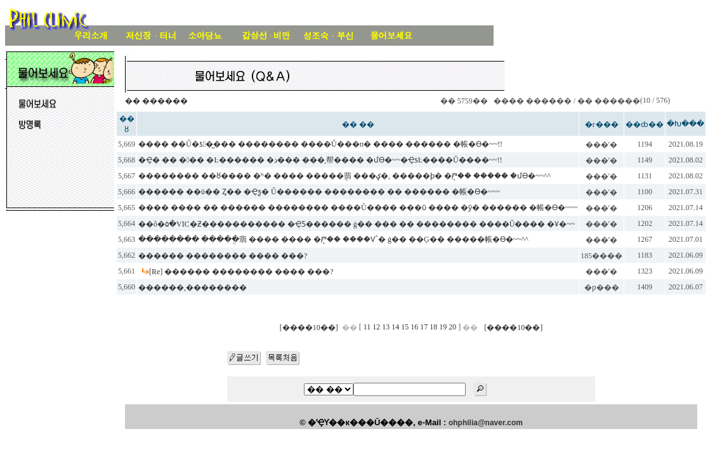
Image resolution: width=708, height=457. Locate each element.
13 (386, 326)
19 (443, 326)
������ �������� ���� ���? (222, 255)
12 (376, 326)
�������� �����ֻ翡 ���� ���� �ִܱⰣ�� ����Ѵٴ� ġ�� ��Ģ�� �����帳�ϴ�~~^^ (333, 239)
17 (424, 326)
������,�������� (192, 287)
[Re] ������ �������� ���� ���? (241, 271)
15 (405, 326)
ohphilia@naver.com (486, 422)
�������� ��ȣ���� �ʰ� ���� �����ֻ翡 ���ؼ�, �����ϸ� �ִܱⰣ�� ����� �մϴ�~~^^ (344, 175)
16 (414, 326)
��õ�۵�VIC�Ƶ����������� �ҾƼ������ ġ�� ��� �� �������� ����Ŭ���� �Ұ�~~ (356, 224)
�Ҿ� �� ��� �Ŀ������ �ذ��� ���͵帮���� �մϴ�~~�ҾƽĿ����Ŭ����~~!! (320, 160)
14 (395, 326)
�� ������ (156, 100)
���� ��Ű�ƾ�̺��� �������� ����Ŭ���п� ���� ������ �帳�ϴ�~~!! (320, 144)
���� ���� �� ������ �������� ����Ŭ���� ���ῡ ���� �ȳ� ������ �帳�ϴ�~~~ (357, 207)
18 (433, 326)
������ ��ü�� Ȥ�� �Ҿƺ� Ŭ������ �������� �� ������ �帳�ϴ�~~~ (319, 191)
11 (367, 326)
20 (452, 326)
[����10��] (309, 327)
